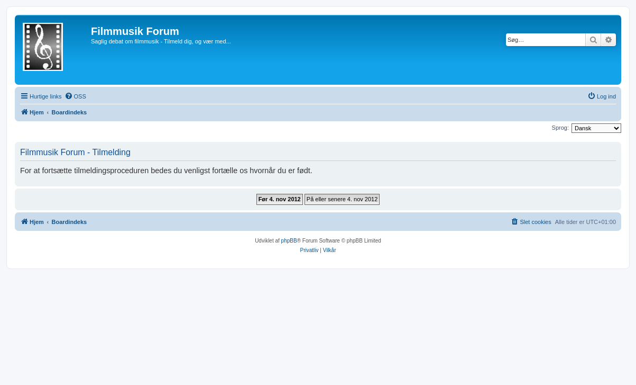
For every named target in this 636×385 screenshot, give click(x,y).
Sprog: (560, 127)
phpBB (289, 241)
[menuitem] (75, 96)
